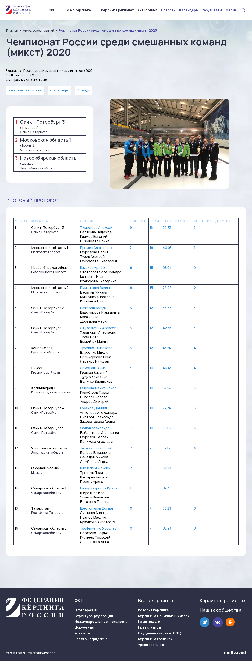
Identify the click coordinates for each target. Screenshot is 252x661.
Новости (168, 10)
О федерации (85, 610)
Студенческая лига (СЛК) (160, 633)
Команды (83, 90)
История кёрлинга (153, 610)
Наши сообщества (221, 609)
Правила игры (149, 627)
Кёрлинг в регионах (117, 10)
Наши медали (149, 621)
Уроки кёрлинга (151, 645)
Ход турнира (59, 90)
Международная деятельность (101, 621)
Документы (84, 627)
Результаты (212, 10)
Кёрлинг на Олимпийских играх (163, 616)
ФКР (52, 10)
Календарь (188, 10)
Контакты (82, 633)
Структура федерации (93, 616)
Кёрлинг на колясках (155, 639)
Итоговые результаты (25, 90)
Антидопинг (147, 10)
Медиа (231, 10)
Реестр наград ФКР (90, 639)
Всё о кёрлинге (78, 10)
